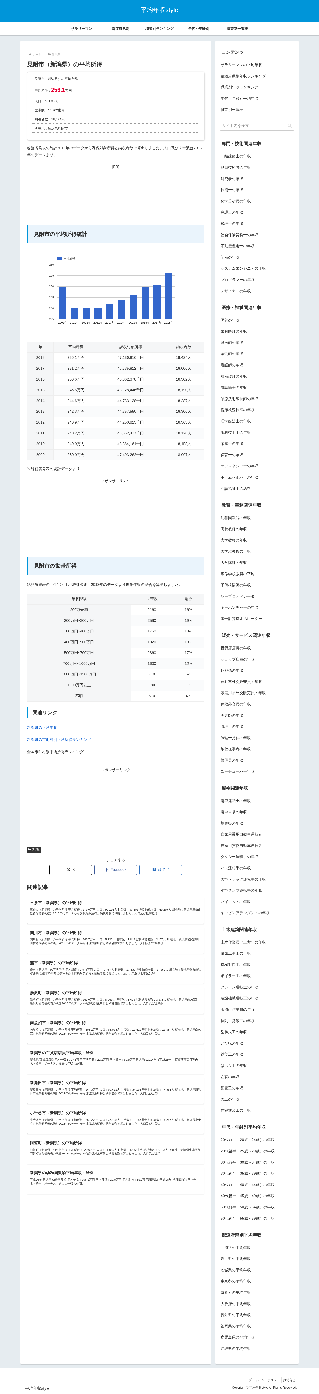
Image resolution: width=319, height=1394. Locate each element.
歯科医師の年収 (234, 331)
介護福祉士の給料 (236, 489)
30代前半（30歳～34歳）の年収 (248, 1162)
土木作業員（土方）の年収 (243, 942)
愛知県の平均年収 (236, 1315)
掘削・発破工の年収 (238, 1021)
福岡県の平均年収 (236, 1326)
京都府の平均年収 (236, 1292)
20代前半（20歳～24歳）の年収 (248, 1140)
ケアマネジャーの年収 (239, 466)
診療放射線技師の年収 (239, 399)
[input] (257, 126)
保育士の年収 (232, 455)
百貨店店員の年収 (236, 648)
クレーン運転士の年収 (239, 987)
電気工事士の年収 (236, 953)
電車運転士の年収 (236, 801)
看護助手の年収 (234, 387)
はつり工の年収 (234, 1066)
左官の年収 (230, 1077)
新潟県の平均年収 (42, 728)
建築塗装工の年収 (236, 1110)
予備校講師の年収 (236, 585)
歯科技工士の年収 (236, 432)
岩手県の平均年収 (236, 1259)
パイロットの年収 (236, 902)
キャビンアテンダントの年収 (245, 913)
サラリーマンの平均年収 (241, 65)
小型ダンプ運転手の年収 (241, 890)
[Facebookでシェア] (115, 870)
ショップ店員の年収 (238, 659)
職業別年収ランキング (239, 87)
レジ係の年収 (232, 670)
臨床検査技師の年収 (238, 410)
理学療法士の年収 (236, 421)
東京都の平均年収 (236, 1281)
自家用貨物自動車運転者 (241, 846)
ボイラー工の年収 (236, 976)
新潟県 (34, 849)
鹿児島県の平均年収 (238, 1337)
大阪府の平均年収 (236, 1304)
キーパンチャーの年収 (239, 607)
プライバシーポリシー (261, 1380)
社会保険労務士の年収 (239, 235)
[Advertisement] (115, 198)
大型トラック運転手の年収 (243, 879)
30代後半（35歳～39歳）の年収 (248, 1173)
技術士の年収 (232, 190)
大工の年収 (230, 1099)
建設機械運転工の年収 (239, 998)
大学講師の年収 (234, 563)
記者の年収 (230, 257)
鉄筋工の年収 (232, 1054)
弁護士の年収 (232, 212)
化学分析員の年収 (236, 201)
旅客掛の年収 (232, 823)
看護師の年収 (232, 365)
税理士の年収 (232, 224)
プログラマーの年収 (238, 280)
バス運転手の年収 (236, 868)
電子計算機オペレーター (241, 619)
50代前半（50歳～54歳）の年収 (248, 1207)
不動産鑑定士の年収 (238, 246)
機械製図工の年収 (236, 965)
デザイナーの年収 (236, 291)
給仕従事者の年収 (236, 749)
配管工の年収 (232, 1088)
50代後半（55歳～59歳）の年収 (248, 1218)
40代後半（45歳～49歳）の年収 (248, 1196)
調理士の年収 (232, 726)
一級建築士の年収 (236, 156)
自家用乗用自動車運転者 (241, 834)
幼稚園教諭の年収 (236, 518)
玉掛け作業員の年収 (238, 1009)
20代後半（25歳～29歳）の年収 (248, 1151)
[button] (290, 125)
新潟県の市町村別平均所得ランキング (59, 740)
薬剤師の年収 (232, 354)
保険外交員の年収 (236, 704)
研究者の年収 (232, 179)
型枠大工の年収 (234, 1032)
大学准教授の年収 (236, 551)
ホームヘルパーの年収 (239, 477)
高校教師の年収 (234, 529)
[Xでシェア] (70, 870)
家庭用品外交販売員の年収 (243, 693)
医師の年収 (230, 320)
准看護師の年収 (234, 376)
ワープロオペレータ (238, 596)
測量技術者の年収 (236, 167)
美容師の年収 (232, 715)
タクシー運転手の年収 (239, 857)
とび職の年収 (232, 1043)
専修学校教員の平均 (238, 574)
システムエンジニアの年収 (243, 268)
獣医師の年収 (232, 343)
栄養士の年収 (232, 444)
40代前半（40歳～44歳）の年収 (248, 1185)
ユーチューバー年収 (238, 771)
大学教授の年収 (234, 540)
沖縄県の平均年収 (236, 1349)
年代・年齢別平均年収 (239, 98)
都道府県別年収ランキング (243, 76)
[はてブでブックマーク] (160, 870)
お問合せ (288, 1380)
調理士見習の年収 (236, 738)
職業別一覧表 (232, 110)
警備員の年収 (232, 760)
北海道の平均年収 (236, 1248)
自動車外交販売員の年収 (241, 682)
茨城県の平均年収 (236, 1270)
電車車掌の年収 (234, 812)
